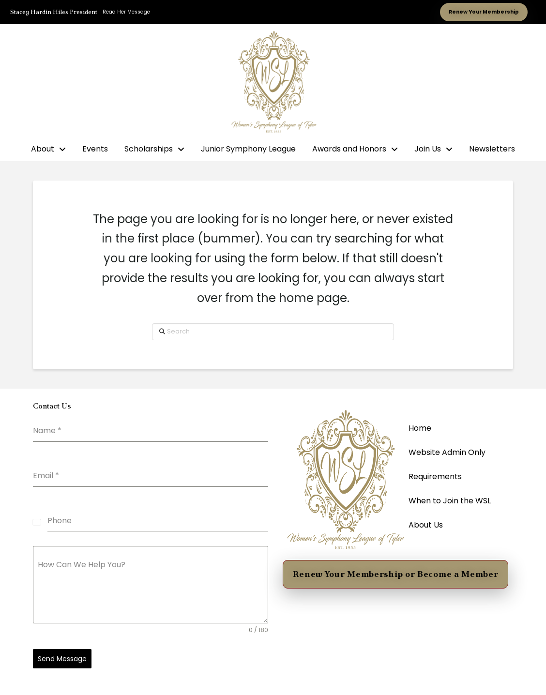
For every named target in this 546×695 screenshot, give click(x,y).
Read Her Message (126, 11)
